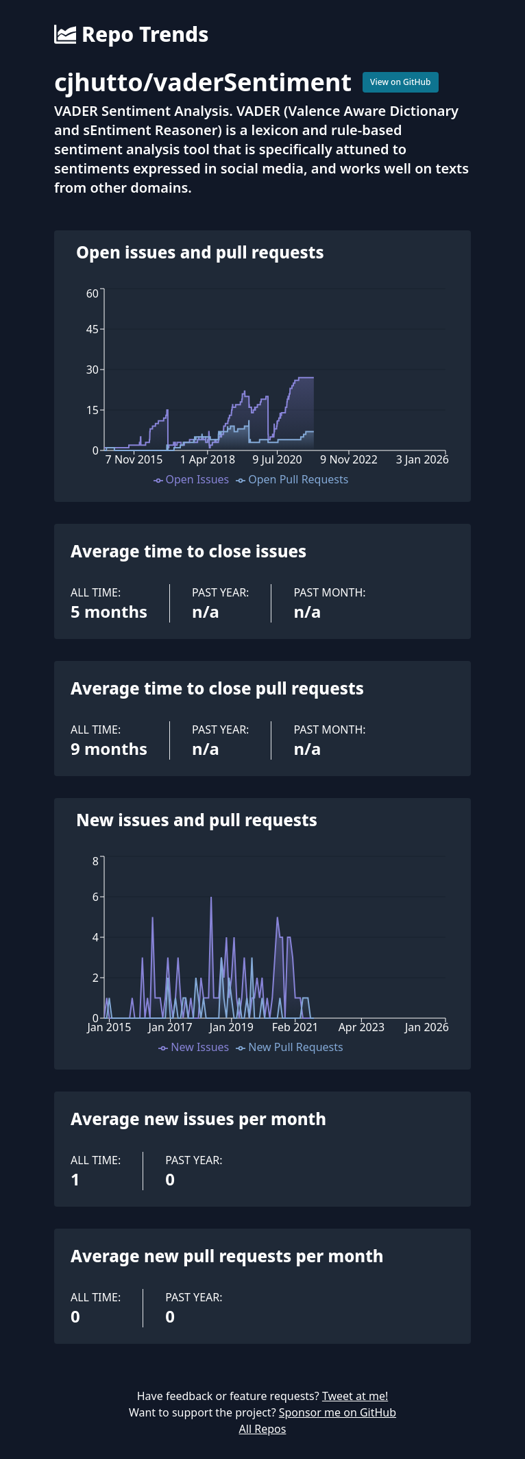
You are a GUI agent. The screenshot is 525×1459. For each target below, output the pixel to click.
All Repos (262, 1428)
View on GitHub (400, 82)
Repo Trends (131, 34)
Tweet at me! (355, 1395)
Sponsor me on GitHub (337, 1412)
